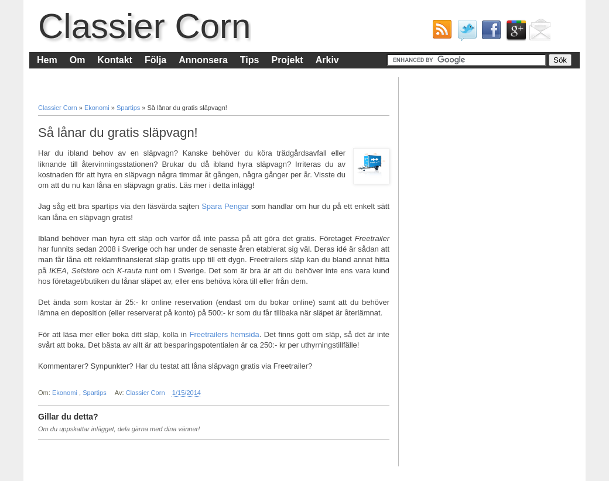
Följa (155, 60)
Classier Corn (144, 26)
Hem (47, 60)
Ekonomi (97, 107)
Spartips (129, 107)
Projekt (287, 60)
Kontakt (114, 60)
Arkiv (327, 60)
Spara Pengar (225, 206)
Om (77, 60)
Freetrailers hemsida (224, 334)
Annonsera (203, 60)
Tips (249, 60)
